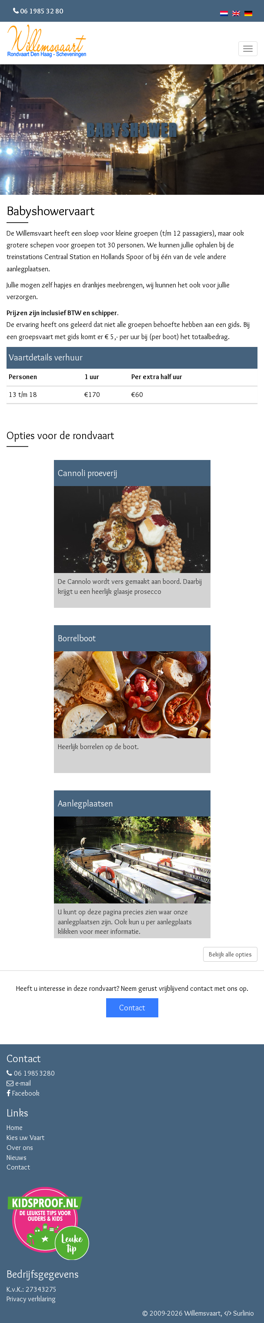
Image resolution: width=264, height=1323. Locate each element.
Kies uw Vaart (25, 1137)
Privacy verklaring (31, 1299)
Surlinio (243, 1313)
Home (15, 1127)
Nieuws (17, 1157)
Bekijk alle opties (230, 954)
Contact (132, 1008)
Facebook (23, 1093)
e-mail (19, 1083)
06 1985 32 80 (41, 11)
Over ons (20, 1147)
